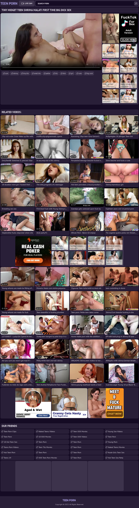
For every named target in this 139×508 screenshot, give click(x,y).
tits (56, 73)
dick (64, 73)
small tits (37, 73)
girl (72, 73)
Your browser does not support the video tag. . (51, 41)
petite (48, 73)
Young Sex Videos (115, 431)
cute (80, 73)
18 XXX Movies (45, 436)
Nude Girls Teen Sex (116, 452)
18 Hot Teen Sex (10, 442)
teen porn (8, 436)
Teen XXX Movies (80, 431)
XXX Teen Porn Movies (48, 458)
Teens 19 (7, 458)
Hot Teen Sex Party (115, 458)
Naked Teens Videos (47, 431)
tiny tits (26, 73)
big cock (90, 73)
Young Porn (112, 442)
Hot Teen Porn (9, 452)
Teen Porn (43, 442)
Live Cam (28, 3)
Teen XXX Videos (80, 436)
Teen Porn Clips (10, 431)
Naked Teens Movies (116, 447)
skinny (15, 73)
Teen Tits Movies (45, 447)
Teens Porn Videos (11, 447)
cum (6, 73)
